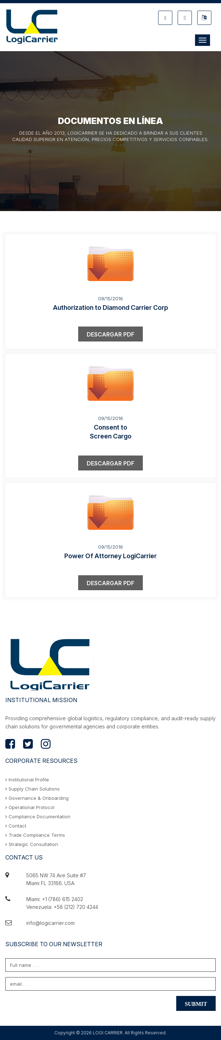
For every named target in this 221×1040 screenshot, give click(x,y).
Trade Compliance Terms (35, 835)
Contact (15, 826)
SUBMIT (196, 1004)
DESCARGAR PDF (110, 334)
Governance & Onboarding (37, 798)
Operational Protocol (29, 807)
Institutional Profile (27, 779)
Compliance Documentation (37, 816)
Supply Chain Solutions (32, 789)
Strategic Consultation (31, 844)
